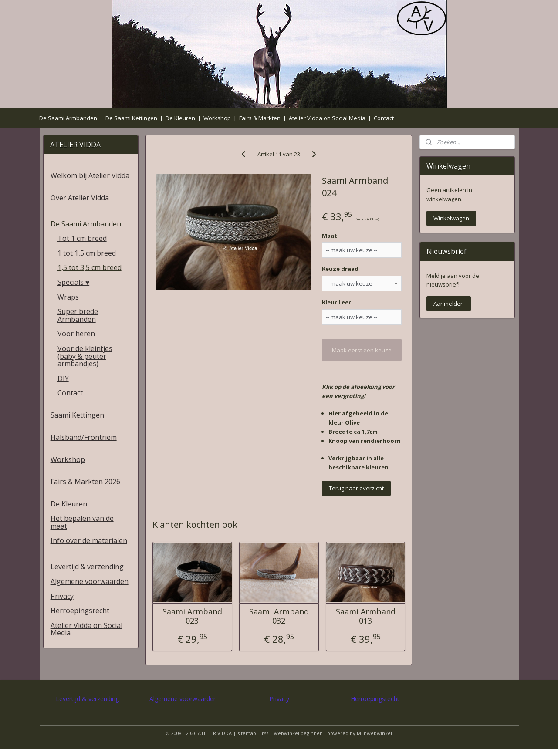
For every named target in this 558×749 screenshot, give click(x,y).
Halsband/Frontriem (84, 437)
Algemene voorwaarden (90, 581)
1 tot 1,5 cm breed (86, 253)
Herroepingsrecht (80, 610)
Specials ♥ (73, 282)
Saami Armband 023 (192, 616)
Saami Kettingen (77, 415)
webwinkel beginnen (298, 733)
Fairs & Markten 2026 (85, 481)
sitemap (246, 733)
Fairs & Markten (260, 118)
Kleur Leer (337, 302)
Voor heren (76, 333)
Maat (330, 236)
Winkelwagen (451, 218)
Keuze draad (340, 269)
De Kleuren (180, 118)
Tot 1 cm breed (82, 238)
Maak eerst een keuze (362, 350)
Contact (384, 118)
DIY (63, 378)
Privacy (62, 596)
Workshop (217, 118)
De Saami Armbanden (68, 118)
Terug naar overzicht (356, 488)
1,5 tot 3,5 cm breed (89, 267)
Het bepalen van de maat (82, 522)
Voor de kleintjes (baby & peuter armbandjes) (84, 356)
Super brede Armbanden (77, 315)
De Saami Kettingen (131, 118)
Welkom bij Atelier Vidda (90, 175)
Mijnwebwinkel (374, 733)
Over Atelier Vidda (80, 197)
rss (265, 733)
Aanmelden (448, 303)
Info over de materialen (89, 540)
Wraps (68, 297)
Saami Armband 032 (279, 616)
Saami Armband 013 (366, 616)
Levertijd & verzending (87, 566)
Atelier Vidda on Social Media (327, 118)
